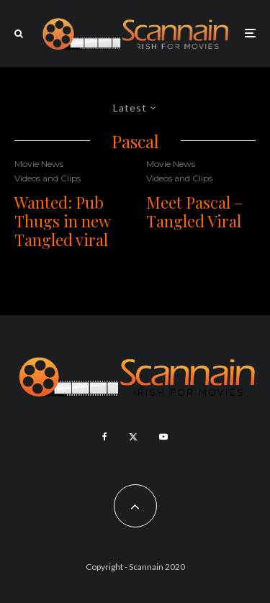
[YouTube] (163, 437)
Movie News (38, 163)
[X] (133, 437)
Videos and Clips (47, 178)
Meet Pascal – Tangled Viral (194, 212)
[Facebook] (104, 437)
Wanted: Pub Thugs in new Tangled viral (62, 221)
